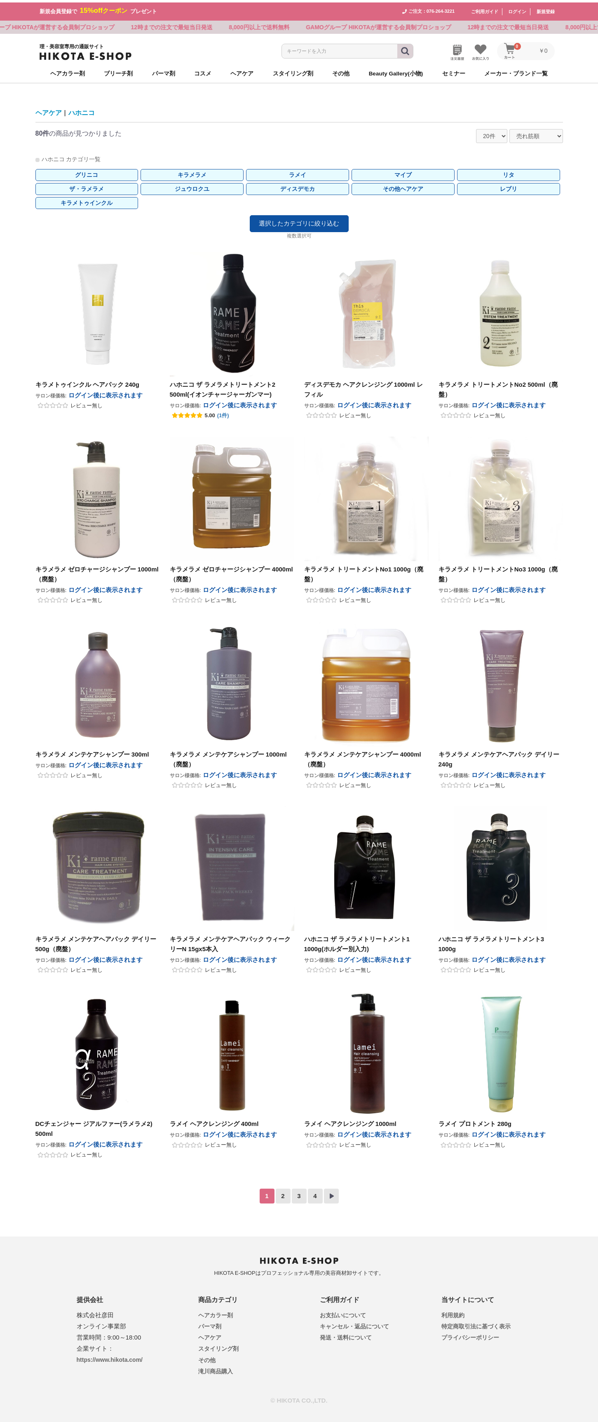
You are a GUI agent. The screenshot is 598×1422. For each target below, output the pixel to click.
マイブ (403, 172)
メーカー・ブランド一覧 (516, 71)
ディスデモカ (297, 186)
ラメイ (297, 172)
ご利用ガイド (484, 9)
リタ (508, 172)
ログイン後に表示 (105, 392)
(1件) (223, 413)
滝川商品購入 (215, 1369)
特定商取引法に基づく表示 (476, 1324)
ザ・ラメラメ (86, 186)
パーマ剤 (209, 1324)
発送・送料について (346, 1335)
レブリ (508, 186)
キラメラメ (192, 172)
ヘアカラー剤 (215, 1312)
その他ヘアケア (403, 186)
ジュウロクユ (192, 186)
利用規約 (452, 1312)
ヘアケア (48, 110)
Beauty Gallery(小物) (396, 71)
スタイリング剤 (218, 1346)
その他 (207, 1357)
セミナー (453, 71)
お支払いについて (343, 1312)
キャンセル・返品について (354, 1324)
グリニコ (86, 172)
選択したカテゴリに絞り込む (299, 221)
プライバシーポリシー (470, 1335)
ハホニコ (81, 110)
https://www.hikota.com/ (110, 1357)
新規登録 (546, 9)
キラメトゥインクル (87, 200)
